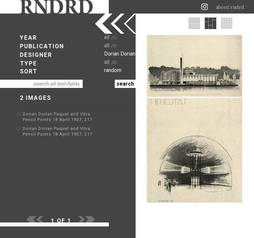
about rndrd (230, 7)
